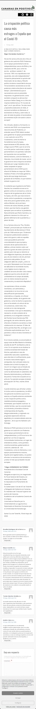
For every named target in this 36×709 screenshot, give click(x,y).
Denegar (18, 698)
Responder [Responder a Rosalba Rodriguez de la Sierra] (7, 540)
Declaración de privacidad (23, 706)
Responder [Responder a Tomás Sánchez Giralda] (7, 613)
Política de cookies (11, 706)
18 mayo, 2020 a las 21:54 (9, 598)
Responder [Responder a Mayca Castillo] (7, 588)
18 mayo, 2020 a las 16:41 (9, 550)
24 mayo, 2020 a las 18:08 (9, 622)
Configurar (18, 703)
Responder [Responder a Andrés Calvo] (7, 640)
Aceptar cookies (18, 693)
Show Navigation (31, 3)
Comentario (8, 660)
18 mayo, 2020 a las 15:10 (9, 531)
